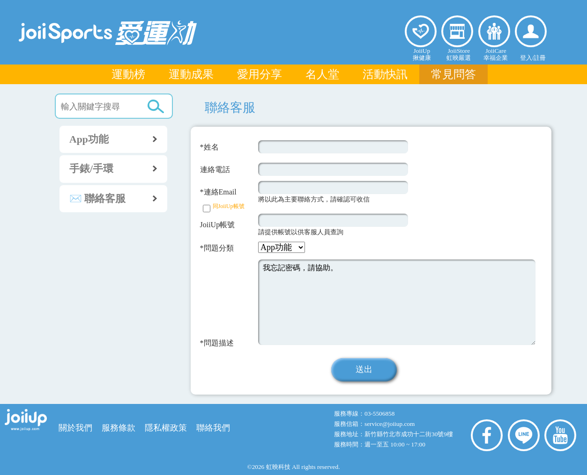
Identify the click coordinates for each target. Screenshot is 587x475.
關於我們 (75, 427)
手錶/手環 (118, 168)
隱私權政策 (166, 427)
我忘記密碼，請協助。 (396, 302)
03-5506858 (379, 413)
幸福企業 (494, 31)
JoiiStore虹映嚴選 (458, 54)
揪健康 (421, 31)
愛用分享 (259, 74)
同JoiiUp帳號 (229, 206)
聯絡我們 (213, 427)
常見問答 (453, 74)
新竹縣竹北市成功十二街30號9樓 (408, 434)
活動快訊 (385, 74)
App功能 (118, 139)
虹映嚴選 (457, 31)
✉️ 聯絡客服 (118, 198)
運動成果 (191, 74)
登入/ (527, 57)
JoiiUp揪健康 (422, 54)
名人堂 (322, 74)
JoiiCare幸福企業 (495, 54)
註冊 (540, 57)
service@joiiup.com (390, 423)
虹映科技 (278, 466)
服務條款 (118, 427)
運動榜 (128, 74)
